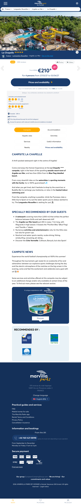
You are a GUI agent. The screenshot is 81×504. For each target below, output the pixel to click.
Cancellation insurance (21, 422)
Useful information (54, 141)
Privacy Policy (17, 420)
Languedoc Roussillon (20, 56)
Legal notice (44, 486)
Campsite (27, 130)
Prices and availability (39, 82)
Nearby (27, 147)
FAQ (13, 409)
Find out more (17, 467)
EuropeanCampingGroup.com (36, 476)
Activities (53, 136)
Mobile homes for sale (20, 411)
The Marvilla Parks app (21, 414)
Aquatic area (27, 136)
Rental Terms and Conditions (23, 417)
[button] (40, 399)
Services (27, 141)
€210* (45, 70)
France (8, 56)
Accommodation (54, 130)
